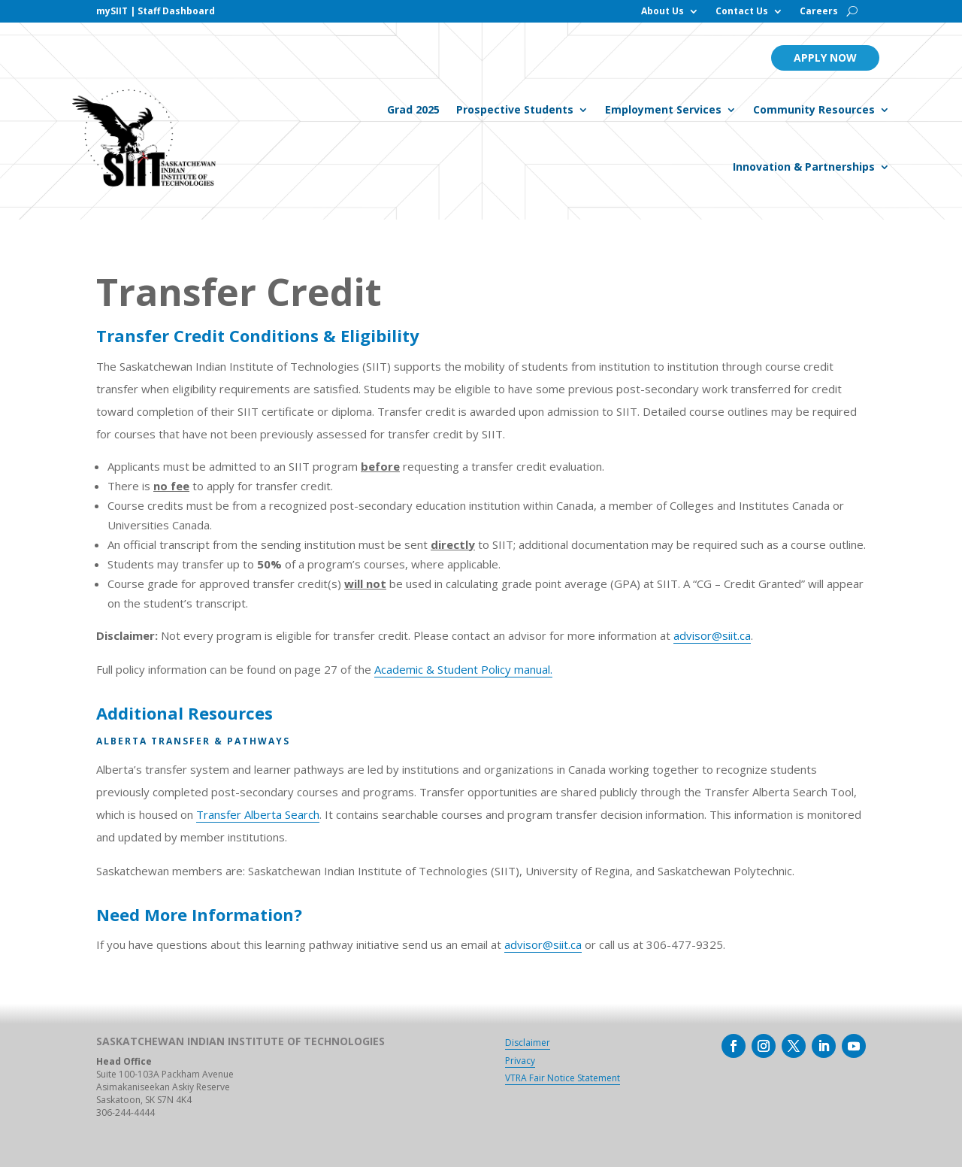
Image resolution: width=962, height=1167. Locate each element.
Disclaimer (527, 1042)
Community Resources (814, 109)
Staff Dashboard (176, 11)
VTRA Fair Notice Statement (562, 1078)
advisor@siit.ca (712, 635)
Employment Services (663, 109)
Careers (819, 11)
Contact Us (741, 11)
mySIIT (112, 11)
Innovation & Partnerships (804, 166)
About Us (662, 11)
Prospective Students (514, 109)
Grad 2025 (413, 109)
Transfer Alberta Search (257, 814)
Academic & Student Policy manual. (463, 669)
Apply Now (825, 57)
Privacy (520, 1060)
